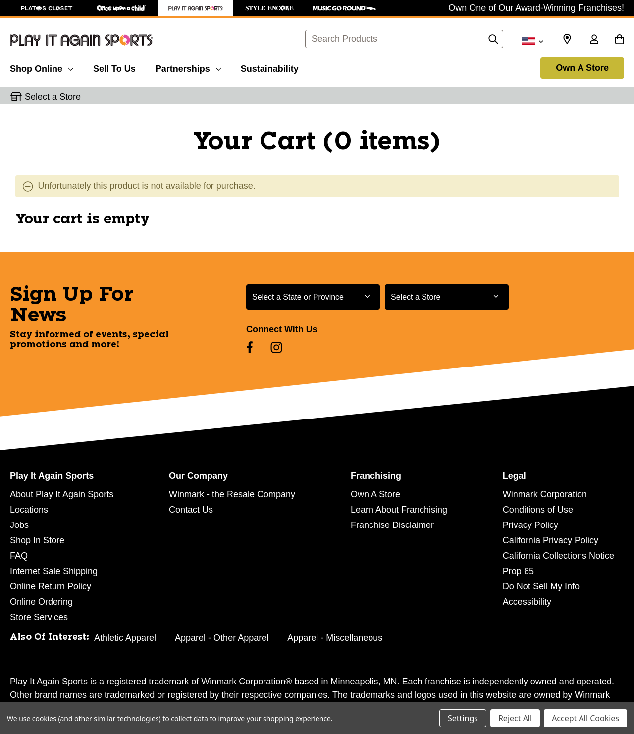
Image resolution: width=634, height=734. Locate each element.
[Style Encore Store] (270, 8)
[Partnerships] (188, 67)
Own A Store (582, 68)
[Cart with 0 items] (619, 40)
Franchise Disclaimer (392, 525)
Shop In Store (37, 540)
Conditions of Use (538, 510)
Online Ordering (41, 602)
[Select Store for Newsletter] (447, 297)
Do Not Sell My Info (541, 586)
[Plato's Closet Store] (47, 8)
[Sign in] (594, 40)
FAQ (19, 556)
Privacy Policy (530, 525)
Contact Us (191, 510)
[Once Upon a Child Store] (121, 8)
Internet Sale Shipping (54, 571)
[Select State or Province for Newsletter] (313, 297)
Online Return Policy (50, 586)
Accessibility (527, 602)
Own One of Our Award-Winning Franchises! (536, 8)
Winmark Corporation (545, 494)
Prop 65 (518, 571)
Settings (463, 718)
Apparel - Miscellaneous (334, 638)
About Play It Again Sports (61, 494)
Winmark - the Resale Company (232, 494)
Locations (29, 510)
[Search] (493, 41)
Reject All (515, 718)
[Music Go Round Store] (344, 8)
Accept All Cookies (585, 718)
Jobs (19, 525)
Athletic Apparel (125, 638)
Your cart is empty (82, 219)
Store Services (39, 617)
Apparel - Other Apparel (221, 638)
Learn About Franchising (399, 510)
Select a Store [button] (53, 97)
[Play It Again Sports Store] (195, 8)
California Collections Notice (558, 556)
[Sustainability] (270, 67)
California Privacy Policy (550, 540)
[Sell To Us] (114, 67)
